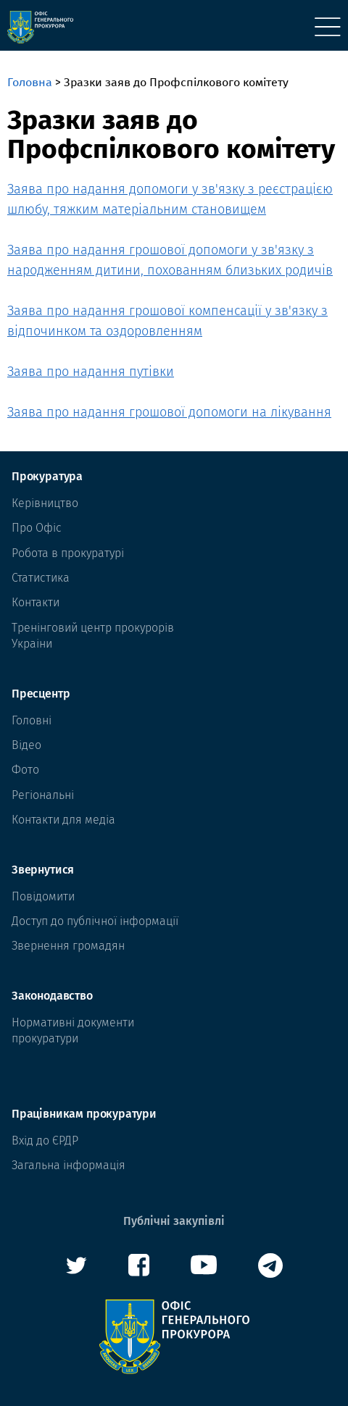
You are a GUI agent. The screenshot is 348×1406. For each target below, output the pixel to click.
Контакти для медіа (63, 820)
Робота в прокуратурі (68, 553)
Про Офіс (37, 528)
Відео (26, 745)
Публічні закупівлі (174, 1221)
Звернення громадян (68, 946)
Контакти (35, 602)
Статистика (41, 578)
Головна (29, 82)
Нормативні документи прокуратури (73, 1030)
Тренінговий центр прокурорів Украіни (93, 635)
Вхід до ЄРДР (45, 1140)
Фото (25, 770)
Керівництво (45, 503)
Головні (31, 720)
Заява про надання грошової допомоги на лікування (169, 412)
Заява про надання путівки (90, 372)
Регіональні (43, 795)
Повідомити (43, 896)
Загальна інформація (68, 1165)
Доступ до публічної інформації (95, 921)
